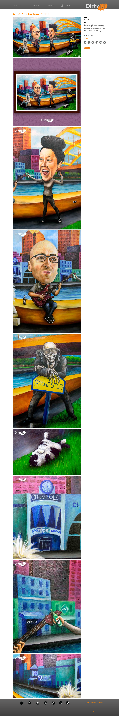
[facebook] (96, 7)
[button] (62, 5)
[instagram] (89, 42)
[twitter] (93, 42)
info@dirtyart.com (93, 711)
